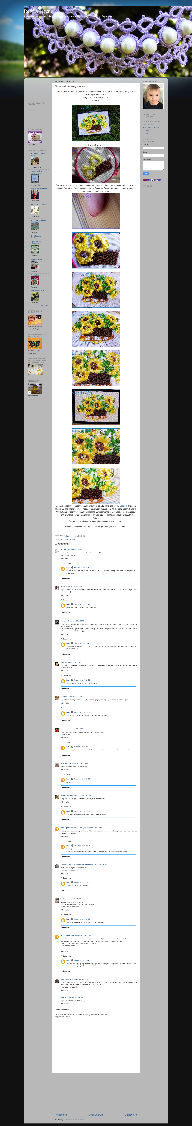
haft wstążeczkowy (68, 539)
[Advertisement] (96, 1093)
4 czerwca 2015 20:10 (82, 960)
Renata (63, 550)
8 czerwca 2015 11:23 (80, 979)
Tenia (62, 899)
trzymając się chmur (38, 220)
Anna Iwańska (66, 979)
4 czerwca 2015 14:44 (83, 936)
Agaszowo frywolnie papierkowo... (38, 172)
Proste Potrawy (36, 275)
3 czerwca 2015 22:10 (82, 567)
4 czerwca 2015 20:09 (82, 919)
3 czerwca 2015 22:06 (74, 586)
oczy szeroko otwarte (39, 189)
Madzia (63, 997)
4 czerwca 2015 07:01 (75, 697)
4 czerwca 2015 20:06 (82, 779)
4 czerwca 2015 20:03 (82, 680)
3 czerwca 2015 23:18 (82, 643)
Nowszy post (61, 1115)
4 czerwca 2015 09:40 (95, 828)
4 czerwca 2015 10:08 (73, 899)
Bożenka (123, 506)
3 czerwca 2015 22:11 (82, 604)
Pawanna (64, 621)
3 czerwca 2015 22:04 (74, 550)
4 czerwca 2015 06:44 (73, 662)
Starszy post (131, 1115)
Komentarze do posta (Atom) (73, 1120)
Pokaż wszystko (45, 305)
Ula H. (62, 586)
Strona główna (96, 1115)
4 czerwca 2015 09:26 (85, 795)
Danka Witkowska (67, 936)
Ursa (62, 662)
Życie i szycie (36, 236)
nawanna (63, 729)
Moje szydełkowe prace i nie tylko (73, 828)
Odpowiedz (64, 558)
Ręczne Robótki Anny (39, 204)
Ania (76, 188)
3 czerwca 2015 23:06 (76, 621)
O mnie (145, 133)
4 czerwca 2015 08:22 (80, 763)
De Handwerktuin (37, 291)
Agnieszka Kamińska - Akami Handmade (76, 864)
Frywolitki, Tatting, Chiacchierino (38, 242)
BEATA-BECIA (65, 763)
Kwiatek (63, 697)
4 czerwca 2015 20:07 (82, 845)
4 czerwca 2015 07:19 (76, 729)
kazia (68, 567)
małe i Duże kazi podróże (152, 127)
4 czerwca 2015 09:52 (100, 864)
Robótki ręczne (38, 11)
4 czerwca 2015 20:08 (82, 882)
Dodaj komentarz (62, 1009)
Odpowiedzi (67, 563)
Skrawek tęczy (36, 259)
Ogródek (146, 130)
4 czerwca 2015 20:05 (82, 712)
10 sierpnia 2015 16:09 (75, 997)
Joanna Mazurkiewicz (68, 795)
